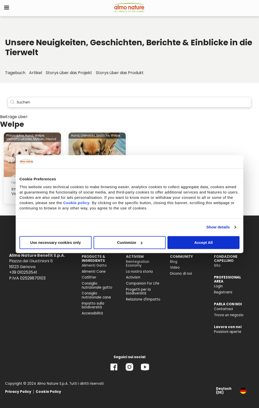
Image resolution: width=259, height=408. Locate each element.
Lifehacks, (88, 135)
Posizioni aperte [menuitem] (227, 331)
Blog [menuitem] (173, 261)
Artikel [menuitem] (35, 73)
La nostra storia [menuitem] (139, 271)
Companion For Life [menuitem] (142, 283)
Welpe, (40, 135)
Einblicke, (103, 135)
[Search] (129, 102)
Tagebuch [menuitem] (15, 73)
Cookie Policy (48, 391)
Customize (129, 242)
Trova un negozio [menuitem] (229, 315)
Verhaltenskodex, (19, 139)
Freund (51, 139)
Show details (218, 227)
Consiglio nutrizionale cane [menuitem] (96, 295)
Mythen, (39, 139)
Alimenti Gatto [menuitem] (94, 265)
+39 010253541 (23, 272)
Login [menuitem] (218, 286)
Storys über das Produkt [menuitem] (120, 73)
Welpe (115, 135)
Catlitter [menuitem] (89, 277)
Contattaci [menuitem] (223, 309)
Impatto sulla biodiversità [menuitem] (93, 305)
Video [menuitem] (175, 267)
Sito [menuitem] (217, 265)
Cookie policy (76, 203)
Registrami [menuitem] (223, 292)
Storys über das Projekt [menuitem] (69, 73)
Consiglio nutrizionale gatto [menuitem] (97, 285)
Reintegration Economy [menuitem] (137, 263)
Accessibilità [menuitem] (92, 313)
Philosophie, (15, 135)
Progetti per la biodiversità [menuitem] (138, 291)
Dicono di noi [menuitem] (181, 273)
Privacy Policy (18, 391)
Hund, (29, 135)
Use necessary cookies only (55, 242)
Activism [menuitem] (133, 277)
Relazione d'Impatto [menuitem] (143, 299)
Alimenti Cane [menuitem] (94, 271)
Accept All (203, 242)
